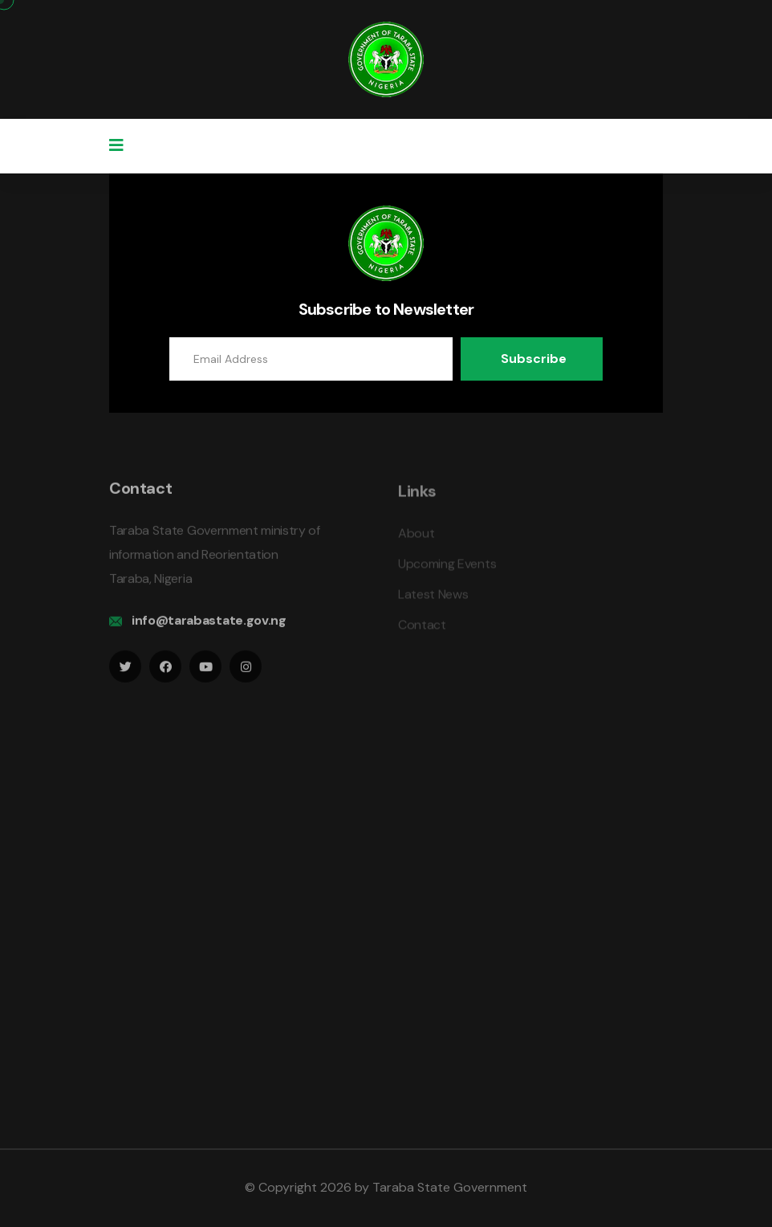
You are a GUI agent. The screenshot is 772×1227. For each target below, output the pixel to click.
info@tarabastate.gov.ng (209, 624)
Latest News (433, 598)
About (416, 537)
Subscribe (534, 358)
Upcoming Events (447, 568)
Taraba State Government (449, 1187)
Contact (422, 629)
